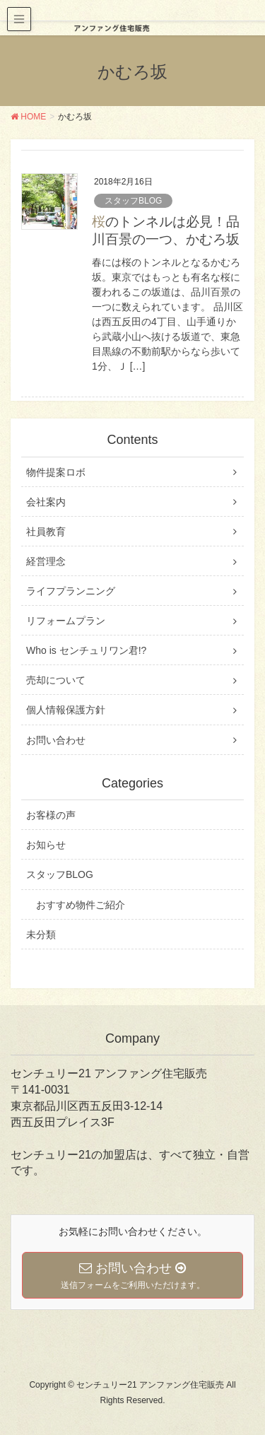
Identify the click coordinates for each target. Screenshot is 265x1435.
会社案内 (46, 502)
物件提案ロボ (56, 472)
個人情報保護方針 (65, 709)
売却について (56, 680)
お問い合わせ (56, 740)
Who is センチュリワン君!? (86, 650)
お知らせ (46, 844)
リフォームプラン (65, 620)
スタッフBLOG (133, 201)
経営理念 (46, 561)
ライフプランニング (70, 591)
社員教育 (46, 531)
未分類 (41, 934)
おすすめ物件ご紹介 (80, 904)
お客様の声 (51, 815)
